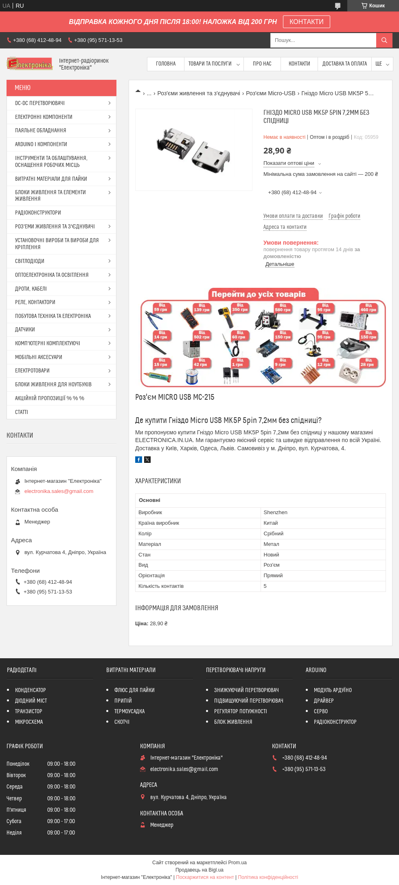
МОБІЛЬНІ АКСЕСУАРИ (38, 357)
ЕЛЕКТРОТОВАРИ (32, 371)
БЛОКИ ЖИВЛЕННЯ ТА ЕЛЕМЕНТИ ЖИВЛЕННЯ (50, 195)
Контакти (299, 64)
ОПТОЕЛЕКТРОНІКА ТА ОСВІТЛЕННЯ (52, 275)
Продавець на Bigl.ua (199, 870)
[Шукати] (384, 40)
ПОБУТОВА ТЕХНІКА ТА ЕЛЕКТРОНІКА (53, 316)
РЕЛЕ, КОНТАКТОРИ (35, 302)
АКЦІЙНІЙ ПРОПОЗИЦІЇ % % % (49, 398)
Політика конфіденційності (268, 877)
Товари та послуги (210, 64)
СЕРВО (321, 711)
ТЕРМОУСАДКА (129, 711)
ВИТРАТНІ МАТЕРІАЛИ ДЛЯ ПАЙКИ (51, 179)
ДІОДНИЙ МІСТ (31, 701)
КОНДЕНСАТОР (30, 690)
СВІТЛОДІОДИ (29, 261)
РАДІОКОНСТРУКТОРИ (38, 213)
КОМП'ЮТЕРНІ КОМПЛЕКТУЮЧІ (47, 343)
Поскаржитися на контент (205, 877)
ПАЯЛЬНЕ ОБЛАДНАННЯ (40, 130)
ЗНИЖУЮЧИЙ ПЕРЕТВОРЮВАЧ (246, 690)
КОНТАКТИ (306, 21)
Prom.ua (237, 862)
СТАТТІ (21, 412)
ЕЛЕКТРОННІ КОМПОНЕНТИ (43, 117)
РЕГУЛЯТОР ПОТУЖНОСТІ (240, 711)
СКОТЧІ (121, 722)
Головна (165, 64)
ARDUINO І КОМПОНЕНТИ (41, 144)
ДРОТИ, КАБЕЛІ (31, 289)
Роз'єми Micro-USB (271, 93)
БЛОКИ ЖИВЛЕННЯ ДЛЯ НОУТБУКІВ (53, 384)
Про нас (262, 64)
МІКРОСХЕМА (29, 722)
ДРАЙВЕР (324, 701)
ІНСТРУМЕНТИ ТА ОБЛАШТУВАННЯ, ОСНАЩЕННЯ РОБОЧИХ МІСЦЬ (51, 162)
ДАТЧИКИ (25, 329)
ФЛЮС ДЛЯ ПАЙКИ (134, 690)
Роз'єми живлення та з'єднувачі (199, 93)
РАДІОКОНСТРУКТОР (335, 722)
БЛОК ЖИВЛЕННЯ (233, 722)
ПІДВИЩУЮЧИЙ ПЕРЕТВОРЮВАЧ (248, 701)
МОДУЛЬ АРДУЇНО (333, 690)
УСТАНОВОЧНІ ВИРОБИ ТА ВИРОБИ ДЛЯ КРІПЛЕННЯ (57, 244)
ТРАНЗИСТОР (28, 711)
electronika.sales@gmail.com (58, 491)
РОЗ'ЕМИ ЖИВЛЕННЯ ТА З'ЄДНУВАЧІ (55, 226)
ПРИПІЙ (123, 701)
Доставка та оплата (344, 64)
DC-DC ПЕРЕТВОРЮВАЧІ (40, 103)
